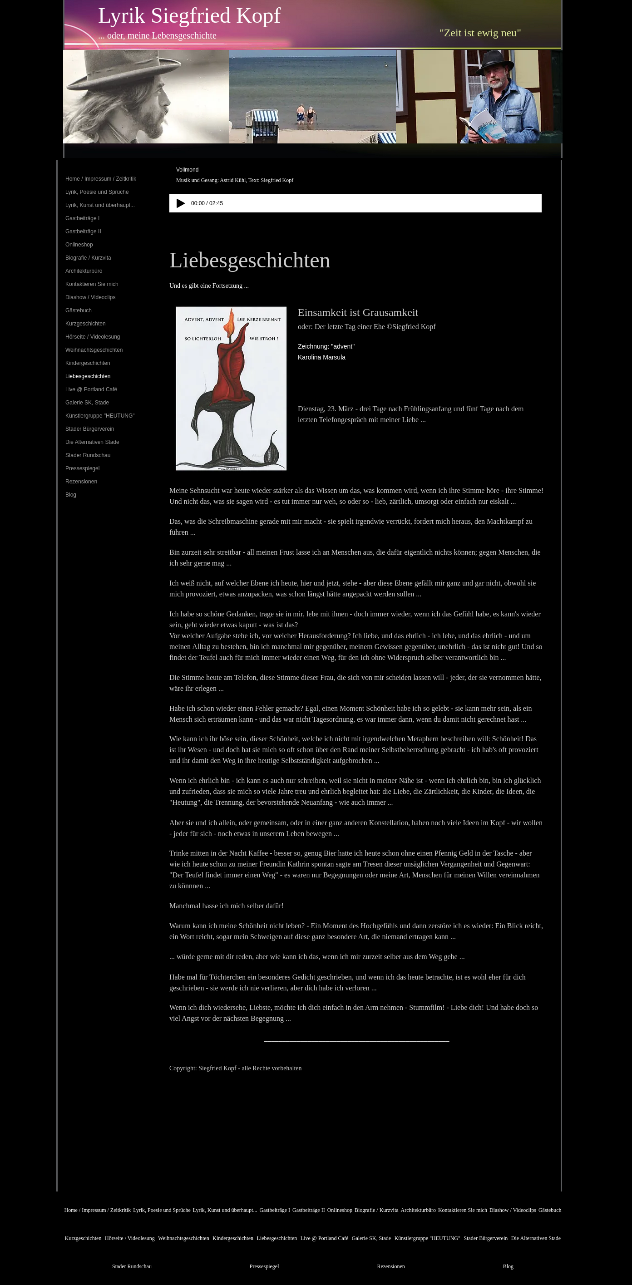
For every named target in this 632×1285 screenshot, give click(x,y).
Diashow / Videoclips (90, 297)
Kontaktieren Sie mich (91, 284)
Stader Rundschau (87, 455)
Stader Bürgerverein (89, 429)
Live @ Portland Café (91, 389)
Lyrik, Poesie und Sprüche (97, 192)
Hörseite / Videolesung (92, 337)
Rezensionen (81, 481)
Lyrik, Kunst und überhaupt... (100, 205)
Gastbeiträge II (83, 231)
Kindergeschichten (87, 363)
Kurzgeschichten (85, 323)
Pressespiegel (82, 468)
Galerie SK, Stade (87, 402)
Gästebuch (78, 310)
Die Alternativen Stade (92, 442)
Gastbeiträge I (82, 218)
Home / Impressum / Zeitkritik (100, 179)
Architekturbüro (83, 271)
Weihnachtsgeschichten (94, 350)
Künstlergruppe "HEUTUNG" (100, 416)
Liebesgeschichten (87, 376)
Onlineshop (79, 244)
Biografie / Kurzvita (88, 258)
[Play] (181, 203)
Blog (70, 495)
